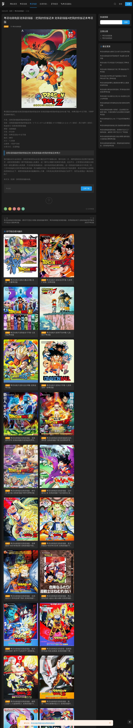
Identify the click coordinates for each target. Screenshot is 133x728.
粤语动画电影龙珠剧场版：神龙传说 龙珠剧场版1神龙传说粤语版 (18, 705)
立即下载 (86, 188)
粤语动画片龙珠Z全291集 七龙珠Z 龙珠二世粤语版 (48, 281)
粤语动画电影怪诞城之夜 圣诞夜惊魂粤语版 (115, 125)
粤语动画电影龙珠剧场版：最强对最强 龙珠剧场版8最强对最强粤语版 (18, 599)
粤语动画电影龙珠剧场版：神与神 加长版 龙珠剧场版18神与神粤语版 (79, 387)
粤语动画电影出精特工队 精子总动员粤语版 (115, 51)
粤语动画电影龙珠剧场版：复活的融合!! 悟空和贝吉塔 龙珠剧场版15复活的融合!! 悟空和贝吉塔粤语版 (79, 440)
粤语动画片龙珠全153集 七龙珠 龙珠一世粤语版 (79, 334)
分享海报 (90, 209)
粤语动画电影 (17, 26)
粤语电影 (33, 4)
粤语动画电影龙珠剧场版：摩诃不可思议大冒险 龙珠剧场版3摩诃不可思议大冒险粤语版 (48, 652)
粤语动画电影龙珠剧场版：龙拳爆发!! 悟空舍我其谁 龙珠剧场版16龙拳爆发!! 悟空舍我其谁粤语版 (48, 440)
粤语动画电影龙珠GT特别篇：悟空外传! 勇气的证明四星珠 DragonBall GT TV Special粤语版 (48, 705)
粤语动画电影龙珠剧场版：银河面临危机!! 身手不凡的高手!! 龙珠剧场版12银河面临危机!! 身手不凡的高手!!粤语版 (79, 493)
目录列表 (43, 4)
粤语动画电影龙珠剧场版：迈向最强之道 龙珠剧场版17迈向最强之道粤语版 (18, 440)
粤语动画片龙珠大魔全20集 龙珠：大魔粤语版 (18, 281)
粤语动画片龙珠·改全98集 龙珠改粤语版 (48, 334)
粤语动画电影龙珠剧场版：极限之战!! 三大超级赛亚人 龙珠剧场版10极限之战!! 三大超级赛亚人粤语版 (48, 546)
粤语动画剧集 (10, 237)
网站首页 (13, 4)
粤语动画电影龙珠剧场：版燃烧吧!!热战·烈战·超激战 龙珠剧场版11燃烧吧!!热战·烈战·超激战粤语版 (18, 546)
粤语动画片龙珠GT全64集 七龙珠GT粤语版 (18, 334)
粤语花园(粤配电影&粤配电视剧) (43, 723)
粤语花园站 (66, 4)
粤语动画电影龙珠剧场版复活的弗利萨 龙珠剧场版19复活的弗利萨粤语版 (48, 387)
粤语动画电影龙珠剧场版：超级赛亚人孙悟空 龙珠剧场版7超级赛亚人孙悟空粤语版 (48, 599)
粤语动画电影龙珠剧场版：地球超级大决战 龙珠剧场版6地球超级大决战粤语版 (79, 599)
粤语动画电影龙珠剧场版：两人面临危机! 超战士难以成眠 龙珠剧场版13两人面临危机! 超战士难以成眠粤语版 (48, 493)
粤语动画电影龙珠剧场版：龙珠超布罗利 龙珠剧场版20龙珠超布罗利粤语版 (18, 387)
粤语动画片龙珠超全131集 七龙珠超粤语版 (79, 281)
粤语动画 (23, 4)
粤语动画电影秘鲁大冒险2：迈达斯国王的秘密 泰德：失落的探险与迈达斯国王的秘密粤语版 (115, 112)
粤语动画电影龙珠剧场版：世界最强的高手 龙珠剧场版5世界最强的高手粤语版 (18, 652)
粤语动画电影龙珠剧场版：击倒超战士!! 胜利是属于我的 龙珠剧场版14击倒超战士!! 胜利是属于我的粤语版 (18, 493)
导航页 (54, 4)
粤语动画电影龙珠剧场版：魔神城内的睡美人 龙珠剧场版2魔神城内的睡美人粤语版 (79, 652)
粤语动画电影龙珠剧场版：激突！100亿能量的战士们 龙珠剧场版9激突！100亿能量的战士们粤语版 (79, 546)
